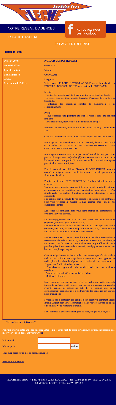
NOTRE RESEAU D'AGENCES (31, 28)
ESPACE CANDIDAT (23, 37)
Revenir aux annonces (13, 361)
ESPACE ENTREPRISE (72, 44)
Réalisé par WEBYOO (70, 383)
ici (41, 332)
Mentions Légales (48, 383)
